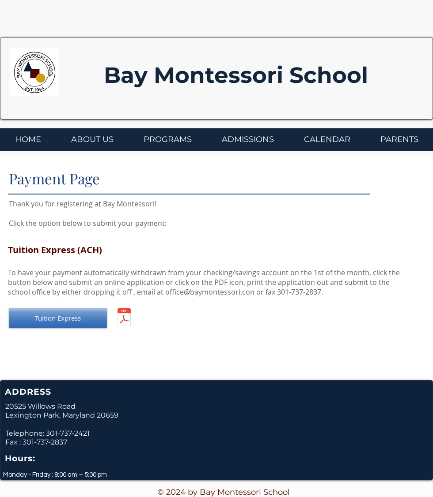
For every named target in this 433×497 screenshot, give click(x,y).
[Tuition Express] (58, 318)
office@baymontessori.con (209, 292)
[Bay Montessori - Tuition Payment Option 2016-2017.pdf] (124, 318)
